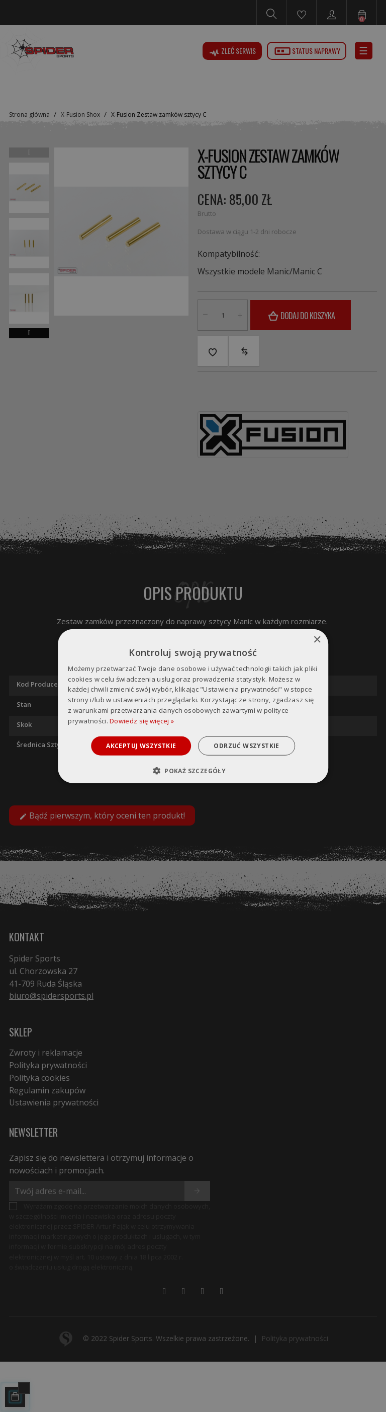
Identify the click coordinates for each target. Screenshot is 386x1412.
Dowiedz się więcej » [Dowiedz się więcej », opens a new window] (142, 720)
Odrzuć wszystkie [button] (246, 745)
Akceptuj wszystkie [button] (141, 745)
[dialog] (193, 706)
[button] (193, 771)
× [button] (317, 639)
